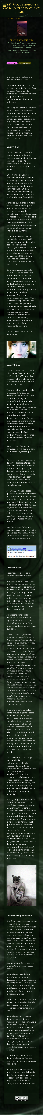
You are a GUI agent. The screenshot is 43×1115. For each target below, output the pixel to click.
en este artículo (21, 396)
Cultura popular (25, 63)
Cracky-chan (12, 63)
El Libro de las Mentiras (22, 40)
